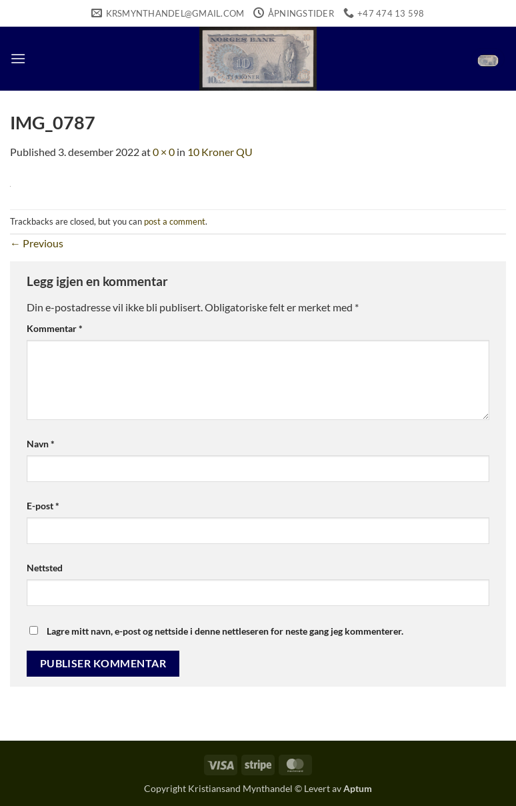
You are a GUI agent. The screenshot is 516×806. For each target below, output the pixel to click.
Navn (41, 443)
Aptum (357, 788)
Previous (36, 243)
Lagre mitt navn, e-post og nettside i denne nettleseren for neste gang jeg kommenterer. (225, 631)
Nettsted (45, 567)
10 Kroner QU (220, 151)
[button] (18, 58)
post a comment (174, 221)
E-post (43, 505)
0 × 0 (164, 151)
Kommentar (55, 328)
